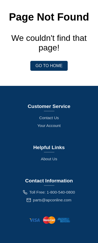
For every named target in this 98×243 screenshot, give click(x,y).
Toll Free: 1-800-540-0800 (52, 192)
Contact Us (49, 118)
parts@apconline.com (52, 200)
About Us (49, 159)
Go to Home (49, 65)
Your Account (49, 125)
